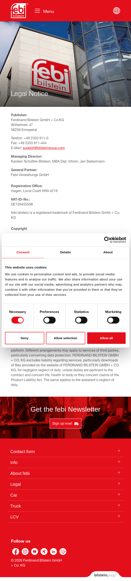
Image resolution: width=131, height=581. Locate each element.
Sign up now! (65, 423)
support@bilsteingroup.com (44, 147)
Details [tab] (65, 252)
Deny (25, 338)
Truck (15, 506)
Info (13, 462)
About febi (20, 473)
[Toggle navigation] (44, 11)
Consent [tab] (23, 252)
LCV (14, 517)
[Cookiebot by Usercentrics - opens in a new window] (107, 240)
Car (13, 495)
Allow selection (65, 338)
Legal (15, 484)
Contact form (22, 451)
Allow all (106, 338)
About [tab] (108, 252)
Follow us (20, 540)
